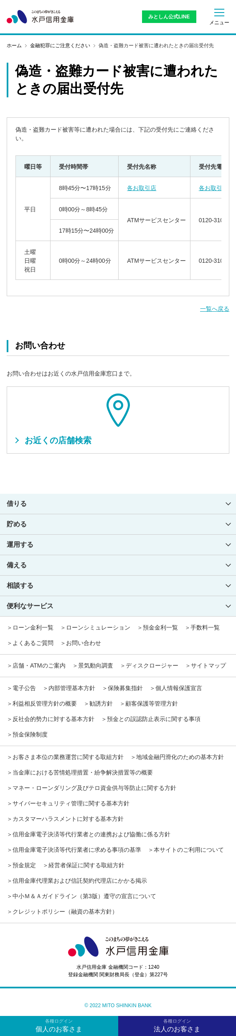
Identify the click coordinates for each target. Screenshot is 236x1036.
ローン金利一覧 (33, 627)
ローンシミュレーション (98, 627)
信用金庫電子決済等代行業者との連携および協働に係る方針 (91, 834)
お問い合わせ (83, 643)
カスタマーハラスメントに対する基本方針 (68, 818)
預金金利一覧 (160, 627)
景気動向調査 (95, 665)
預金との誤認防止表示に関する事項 (153, 719)
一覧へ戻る (214, 308)
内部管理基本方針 (71, 688)
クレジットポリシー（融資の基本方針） (65, 911)
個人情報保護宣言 (178, 688)
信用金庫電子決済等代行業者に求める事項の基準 (77, 849)
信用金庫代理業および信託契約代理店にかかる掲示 (80, 880)
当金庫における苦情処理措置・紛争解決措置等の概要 (83, 772)
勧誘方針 (101, 703)
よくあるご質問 (33, 643)
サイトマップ (208, 665)
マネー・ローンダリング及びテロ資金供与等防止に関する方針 (94, 788)
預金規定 (24, 865)
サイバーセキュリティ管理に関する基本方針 (71, 803)
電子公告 (24, 688)
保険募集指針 (125, 688)
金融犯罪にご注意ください (60, 45)
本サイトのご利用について (189, 849)
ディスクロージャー (152, 665)
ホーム (14, 45)
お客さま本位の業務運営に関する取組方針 (68, 757)
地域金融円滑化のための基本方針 (180, 757)
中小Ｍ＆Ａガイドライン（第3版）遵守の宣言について (84, 896)
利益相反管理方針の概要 (45, 703)
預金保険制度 (30, 734)
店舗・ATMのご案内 (39, 665)
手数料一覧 (205, 627)
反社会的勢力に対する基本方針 (53, 719)
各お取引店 (141, 188)
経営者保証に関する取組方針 (86, 865)
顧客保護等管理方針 (151, 703)
